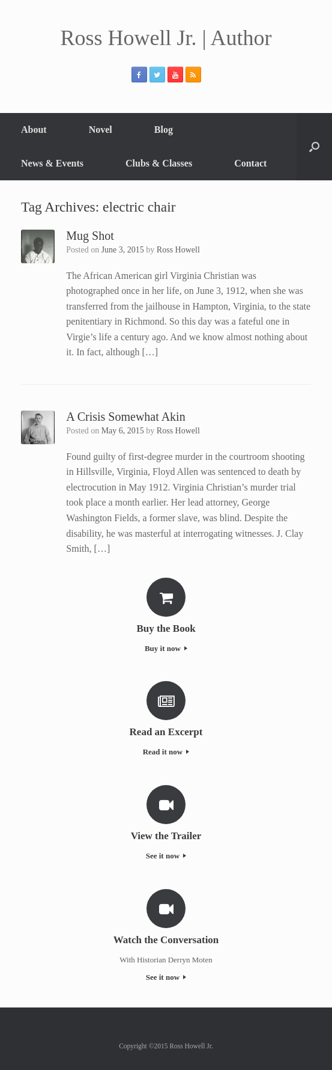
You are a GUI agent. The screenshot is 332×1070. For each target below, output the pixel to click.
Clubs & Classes (158, 163)
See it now (166, 855)
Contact (250, 163)
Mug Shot (89, 235)
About (34, 129)
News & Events (52, 163)
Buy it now (166, 648)
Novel (100, 129)
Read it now (166, 751)
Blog (163, 129)
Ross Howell (178, 249)
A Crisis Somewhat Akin (125, 416)
